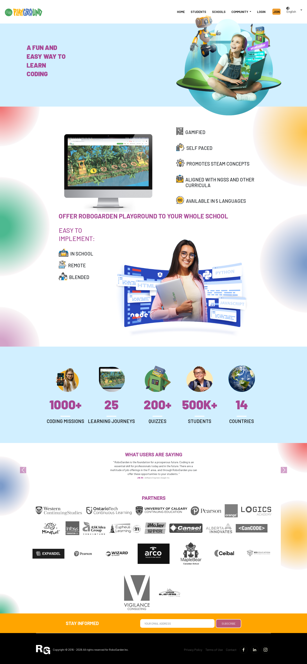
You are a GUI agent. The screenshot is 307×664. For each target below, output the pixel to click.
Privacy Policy (193, 649)
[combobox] (294, 11)
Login (261, 12)
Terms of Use (214, 649)
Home (181, 12)
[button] (23, 470)
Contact (231, 649)
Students (198, 12)
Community (240, 12)
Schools (219, 12)
